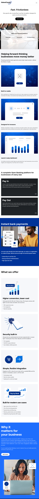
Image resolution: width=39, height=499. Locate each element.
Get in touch (19, 18)
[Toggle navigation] (36, 3)
